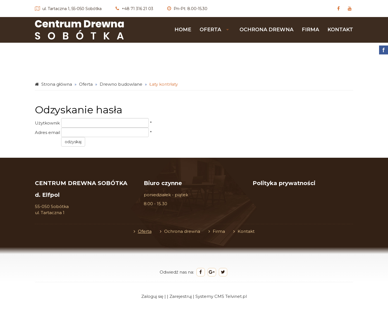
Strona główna (56, 84)
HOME (182, 30)
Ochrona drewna (266, 30)
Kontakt (340, 30)
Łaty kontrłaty (163, 84)
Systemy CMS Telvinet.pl (221, 296)
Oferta (210, 30)
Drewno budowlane (121, 84)
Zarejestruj (180, 296)
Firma (310, 30)
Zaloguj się (152, 296)
